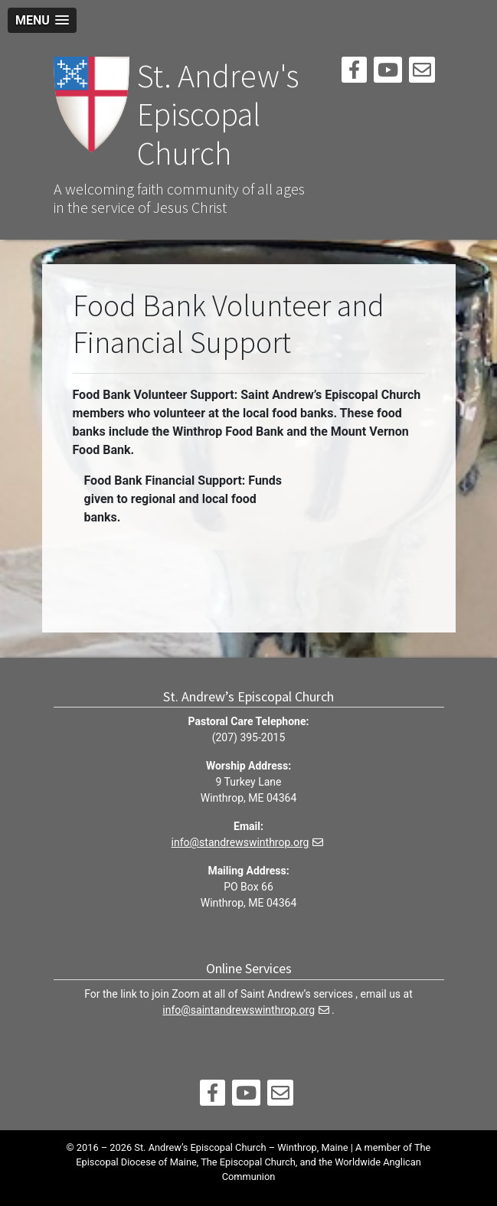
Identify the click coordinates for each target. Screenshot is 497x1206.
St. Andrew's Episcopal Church (218, 114)
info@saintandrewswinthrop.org (238, 1010)
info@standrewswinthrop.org (240, 842)
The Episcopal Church (248, 1162)
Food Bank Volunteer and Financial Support (228, 323)
